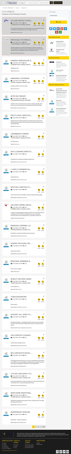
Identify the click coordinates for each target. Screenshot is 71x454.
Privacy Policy (5, 447)
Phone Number (53, 15)
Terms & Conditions (6, 448)
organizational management (18, 366)
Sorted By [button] (8, 7)
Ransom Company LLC (21, 226)
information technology (17, 53)
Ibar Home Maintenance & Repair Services (31, 393)
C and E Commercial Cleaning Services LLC (31, 169)
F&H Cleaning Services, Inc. (24, 151)
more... (21, 32)
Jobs (15, 447)
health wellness (16, 289)
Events (15, 446)
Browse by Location (29, 446)
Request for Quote (29, 447)
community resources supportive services (21, 327)
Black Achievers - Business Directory (11, 3)
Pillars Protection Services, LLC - (27, 21)
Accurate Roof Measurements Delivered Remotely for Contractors (61, 90)
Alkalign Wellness (60, 41)
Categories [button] (24, 7)
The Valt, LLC (59, 62)
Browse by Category (29, 444)
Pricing (4, 444)
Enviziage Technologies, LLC (24, 40)
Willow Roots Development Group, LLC (29, 353)
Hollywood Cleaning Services (25, 335)
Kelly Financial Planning (61, 75)
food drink (15, 70)
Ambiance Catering (20, 78)
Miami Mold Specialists (61, 108)
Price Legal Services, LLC (22, 115)
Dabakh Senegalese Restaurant (26, 60)
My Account (58, 2)
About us (4, 443)
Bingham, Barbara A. (21, 261)
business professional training (18, 385)
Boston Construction (22, 187)
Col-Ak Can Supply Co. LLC (23, 374)
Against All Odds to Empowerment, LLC (30, 314)
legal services (15, 126)
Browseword (58, 100)
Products (16, 444)
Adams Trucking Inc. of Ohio (25, 243)
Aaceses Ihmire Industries (23, 205)
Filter (58, 22)
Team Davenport (19, 297)
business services (16, 32)
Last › (44, 426)
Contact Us (4, 445)
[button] (3, 2)
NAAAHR (38, 443)
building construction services (18, 161)
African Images (18, 96)
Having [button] (17, 7)
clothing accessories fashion (18, 107)
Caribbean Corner (20, 134)
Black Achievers (40, 444)
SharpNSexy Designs (20, 412)
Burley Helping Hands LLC (23, 279)
